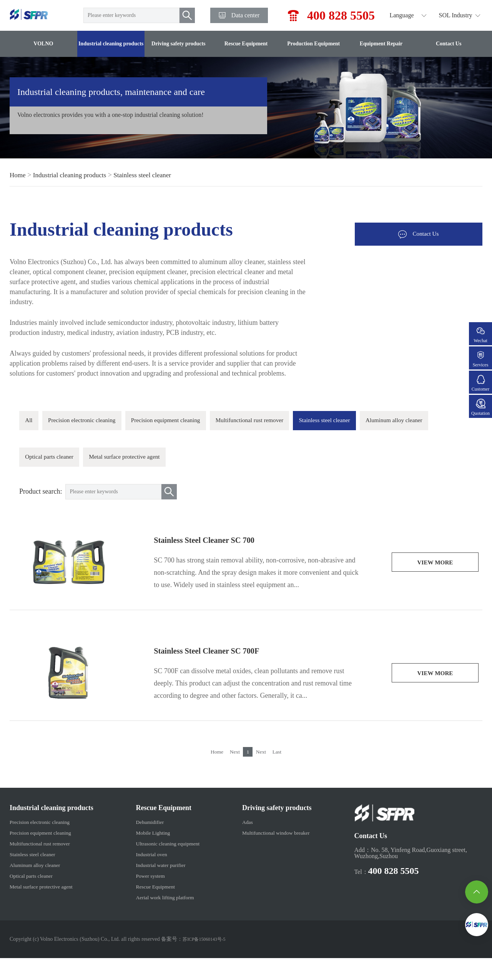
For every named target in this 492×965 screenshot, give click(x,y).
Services (480, 359)
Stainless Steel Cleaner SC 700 (213, 547)
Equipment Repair (381, 44)
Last (282, 758)
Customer (480, 383)
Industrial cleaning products (110, 44)
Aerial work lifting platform (162, 904)
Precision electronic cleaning (93, 422)
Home (18, 175)
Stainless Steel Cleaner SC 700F (216, 658)
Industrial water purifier (157, 871)
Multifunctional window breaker (279, 839)
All (30, 422)
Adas (245, 828)
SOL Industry (455, 15)
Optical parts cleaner (139, 462)
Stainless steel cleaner (148, 175)
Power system (145, 882)
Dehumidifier (144, 828)
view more (435, 570)
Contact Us (449, 44)
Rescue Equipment (246, 44)
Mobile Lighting (148, 839)
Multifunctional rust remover (290, 422)
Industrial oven (146, 861)
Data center (245, 15)
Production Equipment (313, 44)
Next (233, 758)
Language (401, 15)
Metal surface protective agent (228, 462)
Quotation (480, 407)
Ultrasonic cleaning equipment (166, 850)
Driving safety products (178, 44)
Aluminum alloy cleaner (59, 462)
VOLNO (43, 44)
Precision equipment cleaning (191, 422)
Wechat (480, 334)
